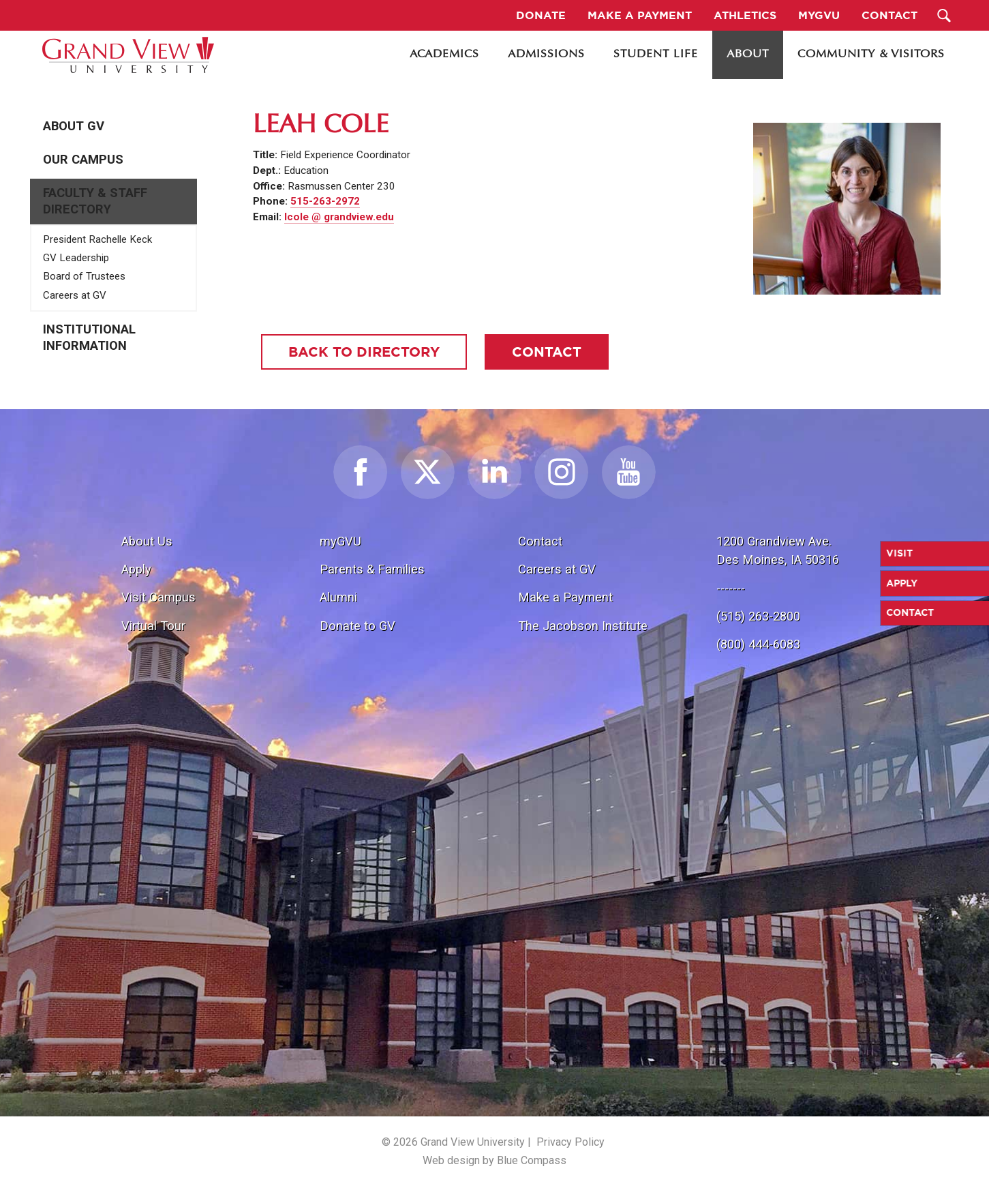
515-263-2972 (325, 201)
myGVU (340, 541)
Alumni (338, 597)
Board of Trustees (84, 276)
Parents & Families (372, 569)
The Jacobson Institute (583, 626)
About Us (146, 541)
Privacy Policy (570, 1141)
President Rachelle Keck (97, 239)
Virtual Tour (153, 626)
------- (730, 588)
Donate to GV (357, 626)
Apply (136, 569)
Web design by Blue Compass (494, 1160)
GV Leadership (76, 258)
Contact (540, 541)
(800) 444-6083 (758, 644)
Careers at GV (74, 295)
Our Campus (83, 159)
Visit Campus (158, 597)
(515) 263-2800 (758, 616)
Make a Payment (565, 597)
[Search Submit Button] (943, 15)
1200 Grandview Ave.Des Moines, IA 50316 (777, 550)
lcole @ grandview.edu (339, 217)
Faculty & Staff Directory (95, 201)
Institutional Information (89, 337)
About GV (73, 126)
